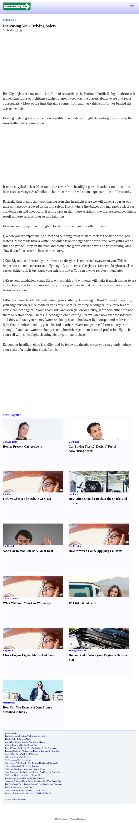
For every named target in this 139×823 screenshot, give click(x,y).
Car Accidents (10, 441)
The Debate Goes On (37, 498)
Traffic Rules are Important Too (18, 787)
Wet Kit (74, 603)
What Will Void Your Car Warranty (26, 603)
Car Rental (8, 546)
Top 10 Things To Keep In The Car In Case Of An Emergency (31, 748)
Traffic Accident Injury (37, 736)
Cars (71, 598)
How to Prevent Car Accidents (22, 446)
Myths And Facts (43, 655)
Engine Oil (8, 650)
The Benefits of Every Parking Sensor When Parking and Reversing (33, 784)
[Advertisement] (34, 62)
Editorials (8, 19)
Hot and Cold (78, 655)
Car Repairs (75, 546)
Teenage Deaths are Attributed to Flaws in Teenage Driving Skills (32, 751)
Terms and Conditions (78, 819)
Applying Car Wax (109, 551)
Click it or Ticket (12, 775)
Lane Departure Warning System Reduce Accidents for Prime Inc (32, 772)
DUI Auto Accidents (13, 769)
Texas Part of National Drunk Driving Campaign (25, 778)
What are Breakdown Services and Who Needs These (27, 793)
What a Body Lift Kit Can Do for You (21, 745)
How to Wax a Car (81, 551)
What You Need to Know (34, 769)
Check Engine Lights (16, 655)
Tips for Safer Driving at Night (18, 739)
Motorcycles (9, 702)
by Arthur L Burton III (30, 775)
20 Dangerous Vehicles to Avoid (18, 760)
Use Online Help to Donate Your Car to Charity (25, 742)
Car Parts (73, 494)
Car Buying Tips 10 (81, 446)
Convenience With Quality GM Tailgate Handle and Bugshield (31, 763)
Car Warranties (10, 598)
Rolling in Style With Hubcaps (18, 757)
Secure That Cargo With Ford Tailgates (21, 754)
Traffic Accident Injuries (15, 736)
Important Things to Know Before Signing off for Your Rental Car (33, 781)
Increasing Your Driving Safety (29, 26)
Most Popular (12, 414)
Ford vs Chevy (12, 498)
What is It (88, 603)
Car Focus (8, 494)
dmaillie (10, 30)
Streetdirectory (64, 819)
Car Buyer (74, 441)
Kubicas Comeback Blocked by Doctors (22, 766)
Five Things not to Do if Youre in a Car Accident (25, 790)
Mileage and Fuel (77, 650)
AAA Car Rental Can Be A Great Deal (28, 551)
